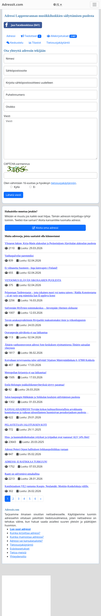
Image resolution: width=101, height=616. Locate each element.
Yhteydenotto (18, 556)
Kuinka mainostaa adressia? (27, 537)
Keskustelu (14, 42)
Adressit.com (12, 4)
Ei (34, 187)
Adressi (10, 36)
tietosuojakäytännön (63, 183)
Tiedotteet (31, 36)
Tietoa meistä (18, 552)
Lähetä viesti (13, 195)
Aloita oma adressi (45, 228)
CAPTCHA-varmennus (17, 164)
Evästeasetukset (20, 548)
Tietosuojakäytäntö (58, 42)
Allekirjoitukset (62, 36)
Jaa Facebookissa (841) (22, 25)
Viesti (7, 116)
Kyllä (17, 187)
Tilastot (35, 42)
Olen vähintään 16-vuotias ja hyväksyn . (40, 183)
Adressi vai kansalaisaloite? (26, 541)
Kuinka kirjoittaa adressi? (25, 533)
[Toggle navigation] (94, 4)
